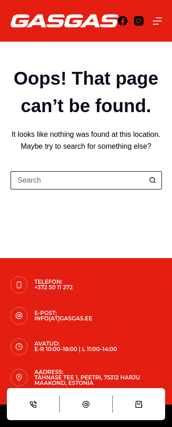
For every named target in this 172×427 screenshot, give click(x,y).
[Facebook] (123, 21)
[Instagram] (139, 21)
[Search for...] (77, 180)
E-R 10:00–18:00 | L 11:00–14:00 (75, 349)
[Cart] (139, 404)
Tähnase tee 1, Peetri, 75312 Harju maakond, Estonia (87, 380)
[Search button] (153, 180)
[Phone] (33, 404)
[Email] (86, 404)
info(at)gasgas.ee (63, 318)
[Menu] (157, 21)
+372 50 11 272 (53, 287)
